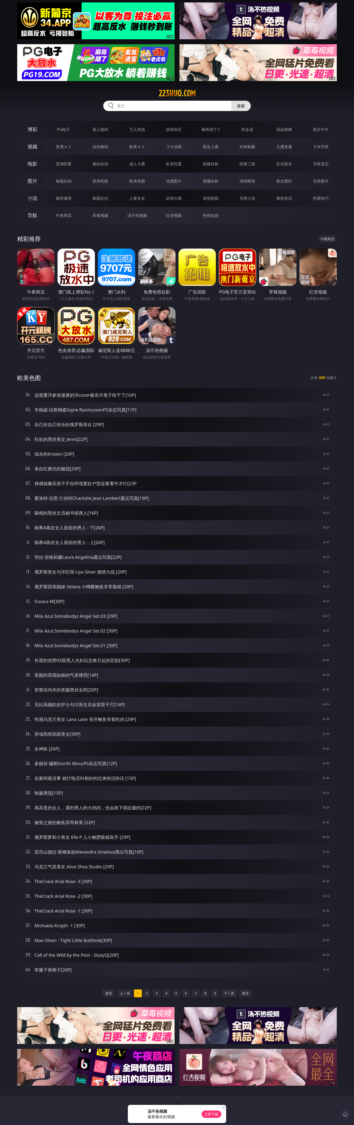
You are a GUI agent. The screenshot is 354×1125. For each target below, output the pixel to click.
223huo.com (177, 93)
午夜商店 (64, 215)
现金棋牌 (284, 129)
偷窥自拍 (64, 181)
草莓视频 (100, 215)
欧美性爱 (174, 164)
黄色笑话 (284, 198)
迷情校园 (211, 198)
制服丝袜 (211, 164)
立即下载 (211, 1114)
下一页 (229, 993)
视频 (32, 146)
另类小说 (247, 198)
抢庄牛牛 (321, 129)
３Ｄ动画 (174, 146)
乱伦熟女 (284, 164)
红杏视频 (174, 215)
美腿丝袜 (211, 181)
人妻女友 (137, 198)
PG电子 (63, 129)
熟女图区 (284, 181)
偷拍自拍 (100, 164)
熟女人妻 (211, 146)
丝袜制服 (247, 146)
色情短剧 (211, 215)
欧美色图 (137, 181)
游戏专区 (174, 129)
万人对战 (137, 129)
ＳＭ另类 (321, 146)
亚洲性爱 (64, 164)
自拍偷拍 (100, 146)
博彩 (32, 129)
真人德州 (100, 129)
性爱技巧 (321, 198)
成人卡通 (137, 164)
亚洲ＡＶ (64, 146)
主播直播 (284, 146)
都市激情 (64, 198)
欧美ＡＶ (137, 146)
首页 (108, 993)
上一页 (125, 993)
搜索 (241, 106)
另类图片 (321, 181)
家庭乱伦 (100, 198)
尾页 (245, 993)
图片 (32, 181)
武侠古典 (174, 198)
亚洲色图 (100, 181)
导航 (32, 215)
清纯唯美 (247, 181)
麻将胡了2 (211, 129)
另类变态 (321, 164)
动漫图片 (174, 181)
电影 (32, 163)
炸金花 (247, 129)
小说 (32, 198)
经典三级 (247, 164)
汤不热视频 (137, 215)
